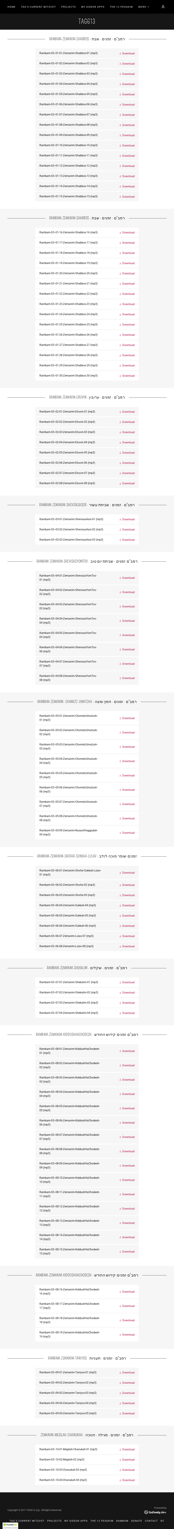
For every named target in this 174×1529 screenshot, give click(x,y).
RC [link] (162, 1520)
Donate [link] (136, 1520)
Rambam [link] (122, 1520)
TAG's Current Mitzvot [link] (38, 6)
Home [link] (11, 6)
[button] (144, 7)
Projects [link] (68, 6)
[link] (87, 22)
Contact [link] (151, 1520)
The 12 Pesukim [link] (121, 6)
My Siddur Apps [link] (93, 6)
